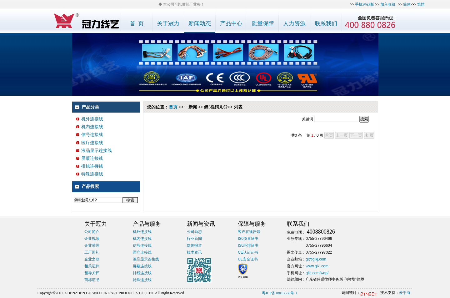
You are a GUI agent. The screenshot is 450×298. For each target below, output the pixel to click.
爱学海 (404, 292)
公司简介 (91, 232)
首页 (173, 107)
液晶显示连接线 (94, 150)
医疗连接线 (89, 142)
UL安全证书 (248, 259)
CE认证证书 (248, 252)
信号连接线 (89, 134)
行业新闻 (194, 238)
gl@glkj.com (316, 259)
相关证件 (91, 266)
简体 (407, 4)
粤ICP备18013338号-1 (279, 293)
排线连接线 (89, 166)
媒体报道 (194, 245)
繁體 (421, 4)
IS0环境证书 (248, 245)
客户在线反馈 (249, 232)
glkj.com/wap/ (317, 273)
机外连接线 (89, 119)
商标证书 (91, 280)
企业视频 (91, 238)
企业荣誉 (91, 245)
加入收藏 (387, 4)
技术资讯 (194, 252)
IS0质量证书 (248, 238)
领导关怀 (91, 273)
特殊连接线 (89, 174)
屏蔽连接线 (89, 158)
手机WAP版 (364, 4)
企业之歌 (91, 259)
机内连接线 (89, 126)
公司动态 (194, 232)
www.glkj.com (317, 266)
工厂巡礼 (91, 252)
